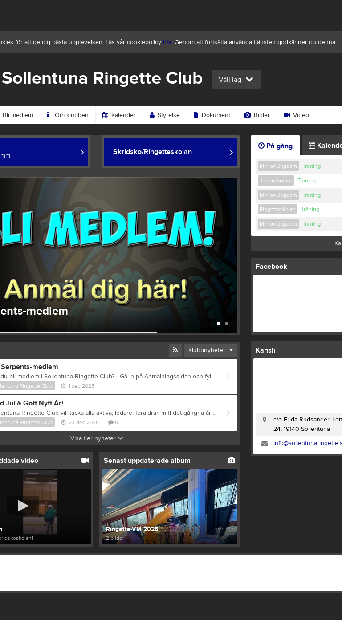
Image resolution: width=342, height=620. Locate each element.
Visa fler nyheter (96, 438)
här (167, 42)
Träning (311, 166)
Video (296, 115)
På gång (275, 146)
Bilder (257, 115)
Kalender (119, 115)
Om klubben (68, 115)
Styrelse (165, 115)
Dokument (212, 115)
